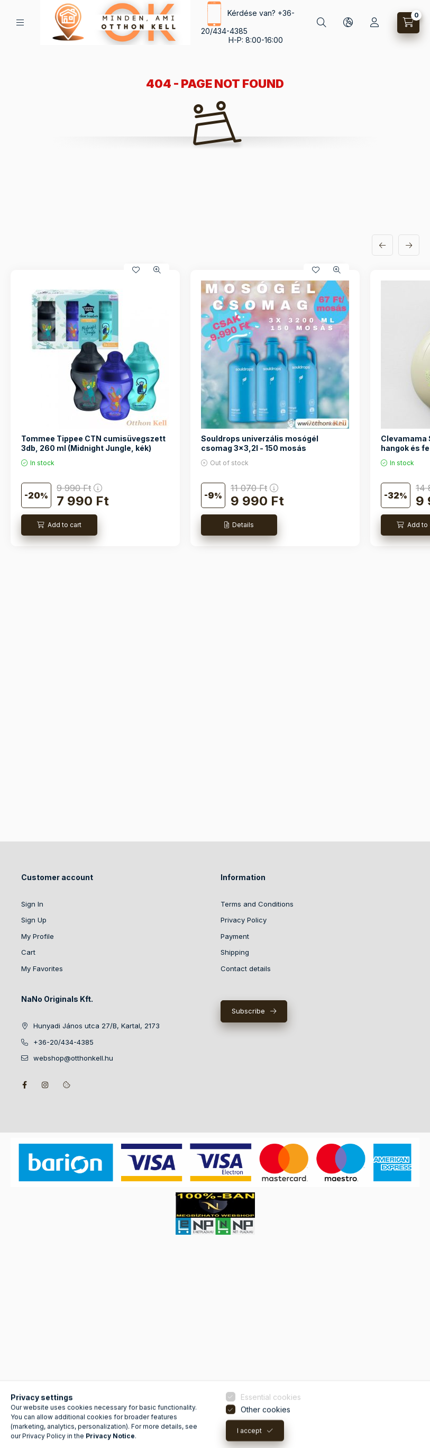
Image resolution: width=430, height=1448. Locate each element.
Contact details (246, 968)
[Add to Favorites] (136, 270)
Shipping (235, 952)
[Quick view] (157, 270)
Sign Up (34, 920)
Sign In (32, 904)
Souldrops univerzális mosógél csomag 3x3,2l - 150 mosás (259, 443)
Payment (235, 936)
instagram (45, 1085)
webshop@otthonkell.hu (73, 1058)
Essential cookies (271, 1435)
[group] (215, 408)
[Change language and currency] (348, 22)
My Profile (37, 936)
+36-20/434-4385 (63, 1042)
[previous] (382, 245)
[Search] (321, 22)
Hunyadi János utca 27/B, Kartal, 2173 (96, 1025)
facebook (24, 1085)
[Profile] (374, 22)
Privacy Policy (244, 920)
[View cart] (408, 22)
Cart (28, 952)
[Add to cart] (59, 525)
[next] (408, 245)
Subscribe (248, 1011)
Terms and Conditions (257, 904)
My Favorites (42, 968)
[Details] (239, 525)
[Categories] (20, 22)
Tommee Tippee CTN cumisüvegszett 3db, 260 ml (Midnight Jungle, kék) (93, 443)
